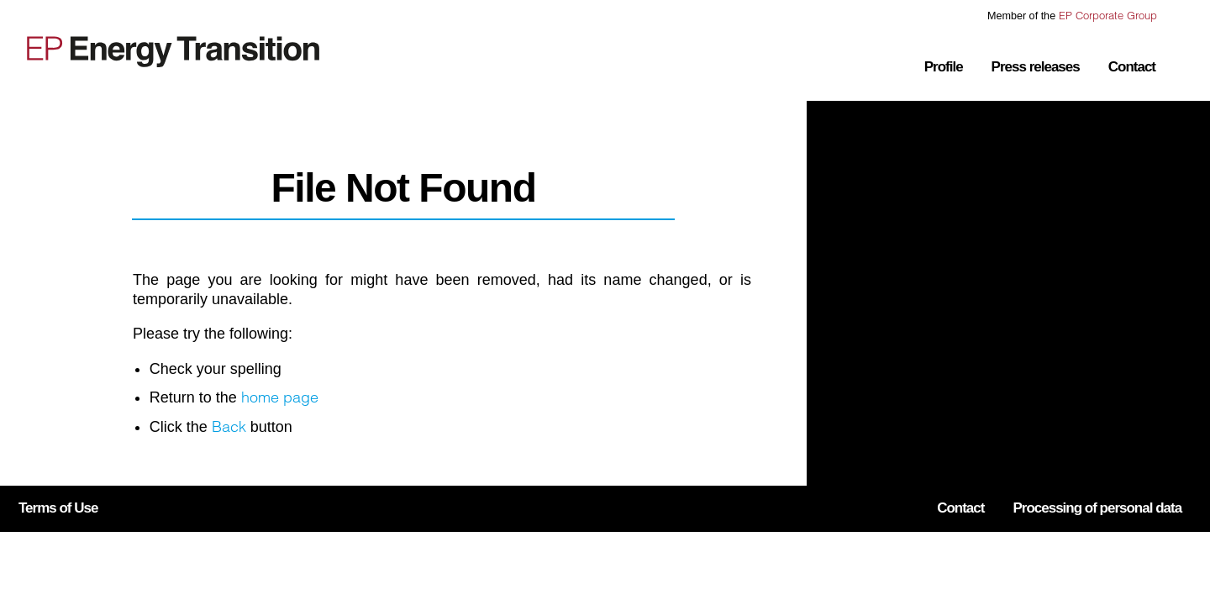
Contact (1131, 67)
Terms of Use (57, 508)
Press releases (1036, 67)
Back (229, 426)
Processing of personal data (1097, 508)
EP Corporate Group (1108, 15)
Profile (943, 67)
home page (279, 397)
